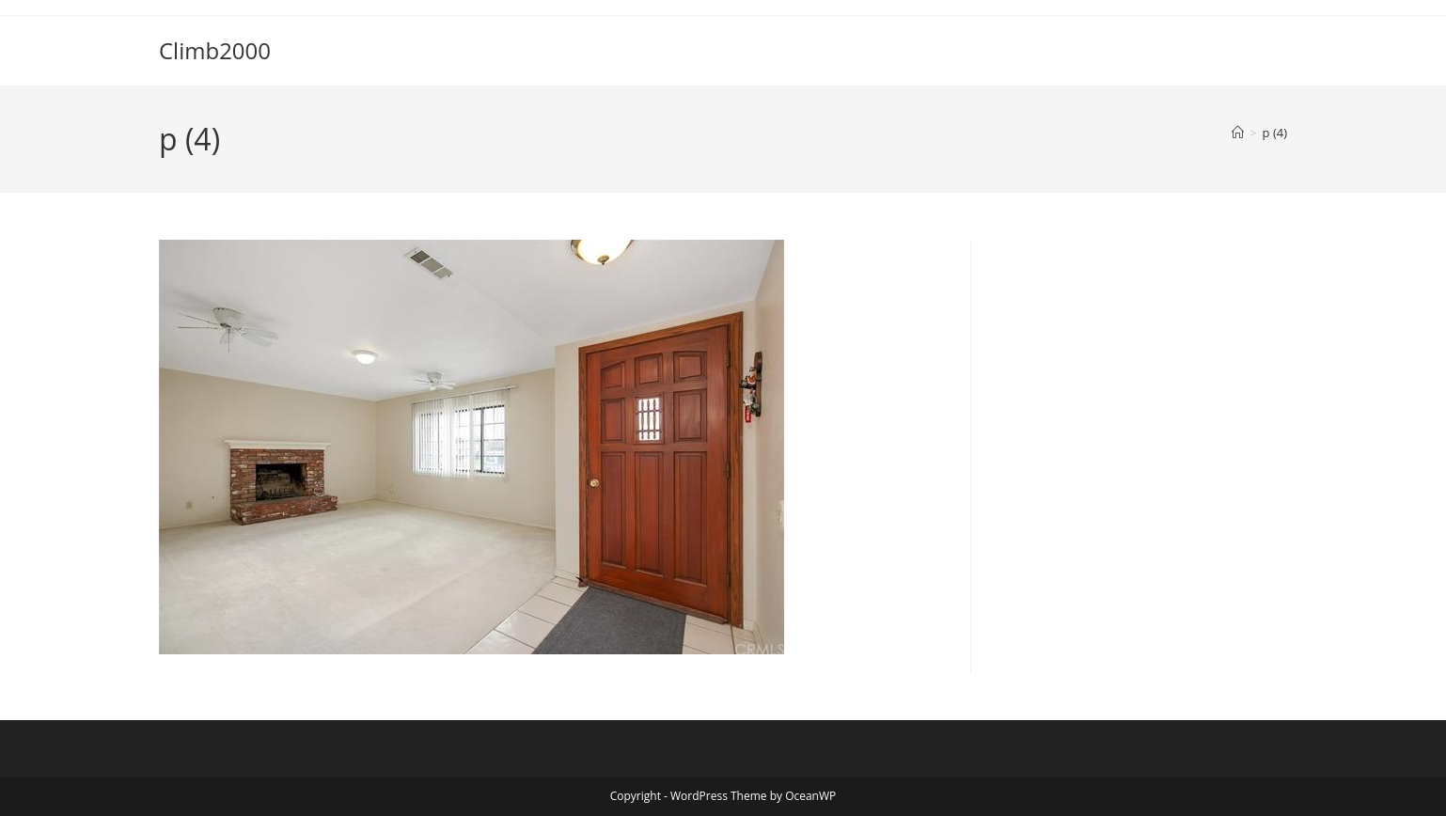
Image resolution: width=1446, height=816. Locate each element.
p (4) (1275, 132)
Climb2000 (215, 50)
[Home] (1238, 132)
